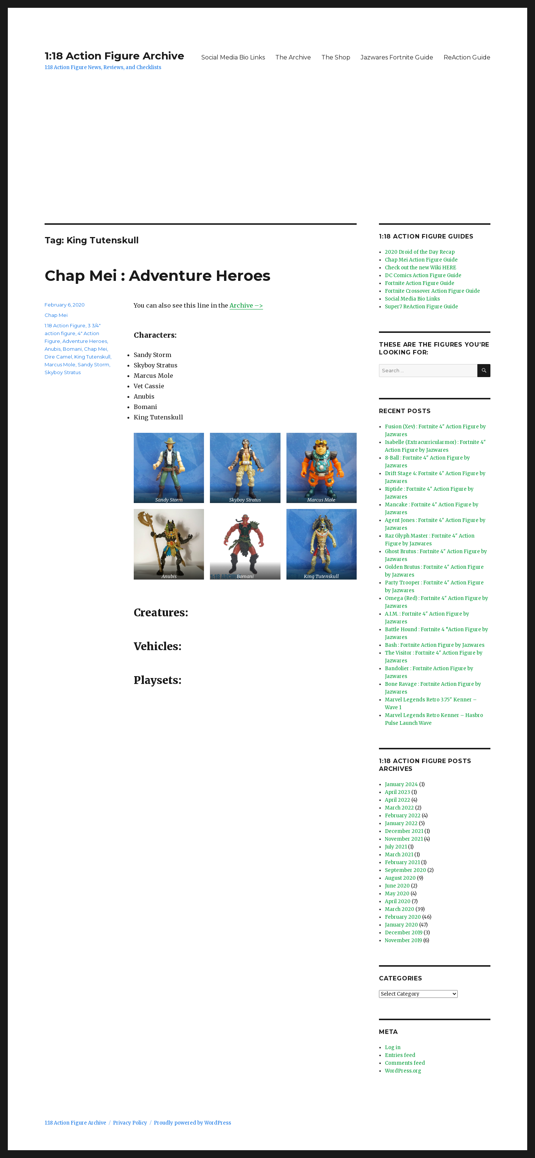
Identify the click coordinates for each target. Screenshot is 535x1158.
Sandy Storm (93, 364)
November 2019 (403, 940)
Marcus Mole (60, 364)
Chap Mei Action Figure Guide (421, 260)
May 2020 (397, 894)
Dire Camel (58, 357)
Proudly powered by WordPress (192, 1123)
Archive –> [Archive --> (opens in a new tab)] (246, 305)
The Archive (293, 57)
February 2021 (402, 862)
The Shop (335, 57)
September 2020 (405, 870)
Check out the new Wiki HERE (420, 268)
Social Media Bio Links (233, 57)
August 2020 (400, 878)
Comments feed (405, 1063)
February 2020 (403, 917)
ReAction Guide (467, 57)
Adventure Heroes (84, 341)
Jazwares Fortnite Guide (397, 57)
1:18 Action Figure (65, 325)
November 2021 (404, 839)
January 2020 (401, 925)
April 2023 (397, 792)
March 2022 (399, 808)
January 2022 (401, 823)
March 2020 (399, 909)
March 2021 (399, 855)
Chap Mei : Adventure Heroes (157, 275)
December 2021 (404, 831)
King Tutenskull (92, 357)
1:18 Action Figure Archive (114, 55)
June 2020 (397, 886)
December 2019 (403, 933)
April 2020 (398, 901)
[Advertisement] (267, 168)
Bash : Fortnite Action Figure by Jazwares (434, 645)
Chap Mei (56, 315)
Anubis (53, 349)
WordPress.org (403, 1071)
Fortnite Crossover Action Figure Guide (432, 291)
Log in (393, 1047)
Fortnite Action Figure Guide (419, 283)
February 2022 (403, 815)
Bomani (72, 349)
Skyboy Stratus (63, 372)
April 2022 (397, 800)
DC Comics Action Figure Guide (423, 275)
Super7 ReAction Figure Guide (421, 307)
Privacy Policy (130, 1123)
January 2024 (401, 784)
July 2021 (396, 847)
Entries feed (400, 1055)
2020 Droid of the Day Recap (420, 252)
